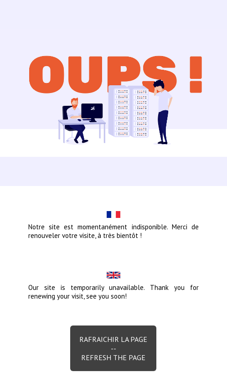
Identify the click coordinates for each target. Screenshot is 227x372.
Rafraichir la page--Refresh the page (113, 348)
